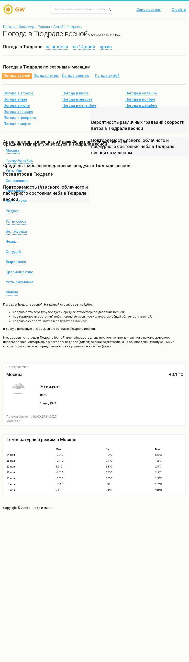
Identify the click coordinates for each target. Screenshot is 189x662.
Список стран (148, 10)
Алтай (58, 27)
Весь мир (26, 27)
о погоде (30, 337)
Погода (9, 27)
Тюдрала (74, 27)
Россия (44, 27)
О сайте (179, 10)
